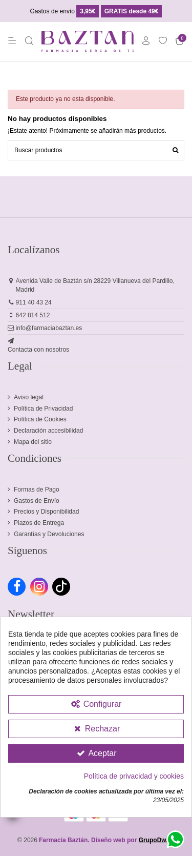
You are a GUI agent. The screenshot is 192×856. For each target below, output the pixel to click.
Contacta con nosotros (38, 349)
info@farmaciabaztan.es (49, 328)
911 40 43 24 (34, 302)
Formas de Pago (36, 489)
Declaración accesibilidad (48, 430)
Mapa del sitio (33, 441)
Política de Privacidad (43, 408)
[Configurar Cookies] (96, 704)
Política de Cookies (40, 419)
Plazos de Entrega (39, 522)
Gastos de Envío (36, 500)
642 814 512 (33, 315)
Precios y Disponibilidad (46, 511)
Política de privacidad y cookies (134, 776)
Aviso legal (29, 397)
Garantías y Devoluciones (49, 534)
